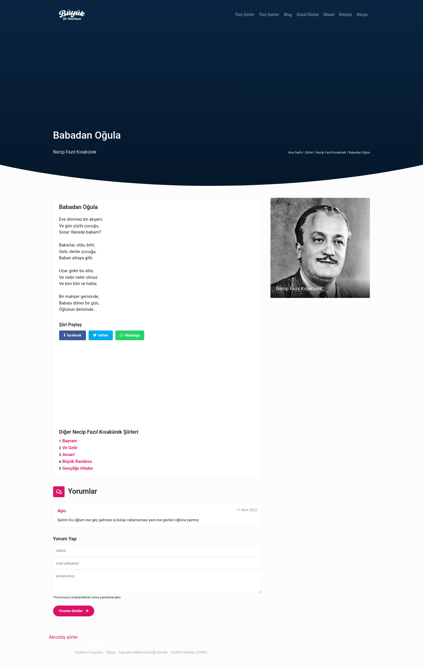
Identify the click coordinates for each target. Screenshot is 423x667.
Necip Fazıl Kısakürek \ (332, 152)
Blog (288, 14)
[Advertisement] (211, 72)
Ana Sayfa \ (296, 152)
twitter (100, 335)
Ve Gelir (69, 447)
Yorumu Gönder (74, 611)
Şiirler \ (310, 152)
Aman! (68, 454)
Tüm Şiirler (244, 14)
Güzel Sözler (307, 14)
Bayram (69, 440)
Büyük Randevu (77, 461)
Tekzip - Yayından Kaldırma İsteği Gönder (137, 652)
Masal (329, 14)
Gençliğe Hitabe (77, 468)
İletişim (345, 14)
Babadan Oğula (359, 152)
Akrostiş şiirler (63, 637)
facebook (72, 335)
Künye (362, 14)
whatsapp (130, 335)
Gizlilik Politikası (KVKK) (189, 652)
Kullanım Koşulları (89, 652)
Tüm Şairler (269, 14)
